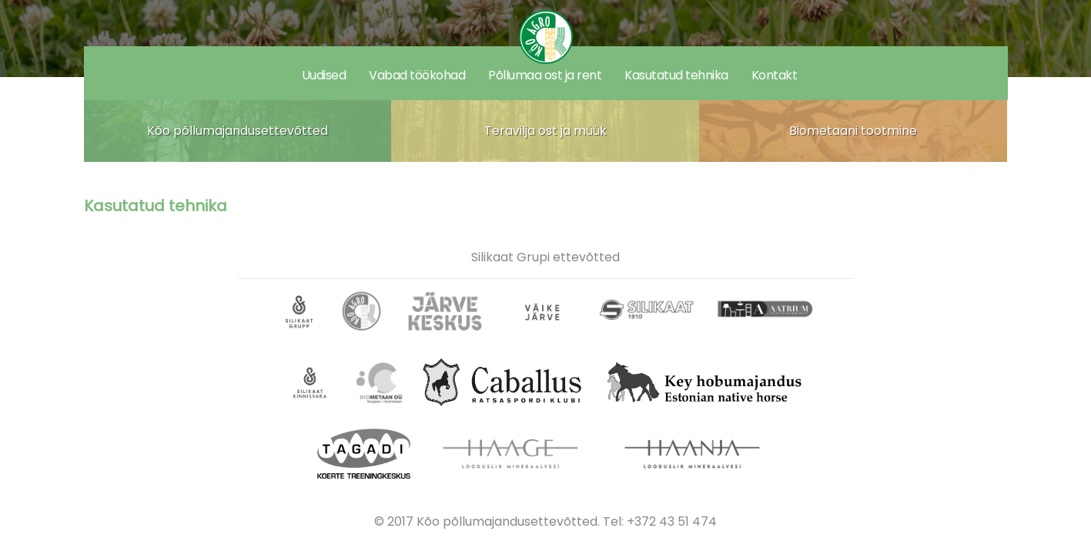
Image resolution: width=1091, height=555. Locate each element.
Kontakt (774, 75)
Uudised (324, 75)
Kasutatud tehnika (676, 75)
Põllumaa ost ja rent (544, 75)
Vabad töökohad (417, 75)
